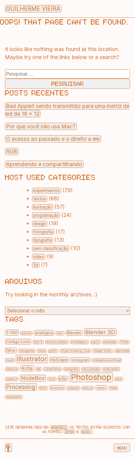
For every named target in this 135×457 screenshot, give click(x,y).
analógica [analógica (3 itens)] (44, 332)
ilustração (42, 207)
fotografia (43, 232)
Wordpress (58, 427)
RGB (11, 151)
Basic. (86, 432)
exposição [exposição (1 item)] (109, 342)
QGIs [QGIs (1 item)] (42, 388)
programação (46, 215)
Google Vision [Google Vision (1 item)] (103, 351)
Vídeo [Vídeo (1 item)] (113, 388)
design (39, 223)
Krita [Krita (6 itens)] (27, 368)
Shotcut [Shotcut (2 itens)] (57, 388)
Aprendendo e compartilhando (44, 164)
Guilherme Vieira (33, 8)
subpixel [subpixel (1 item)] (73, 388)
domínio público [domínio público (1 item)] (56, 342)
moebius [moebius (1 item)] (11, 379)
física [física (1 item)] (41, 351)
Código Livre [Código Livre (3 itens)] (18, 341)
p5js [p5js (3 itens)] (63, 378)
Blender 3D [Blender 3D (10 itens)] (100, 332)
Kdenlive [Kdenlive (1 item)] (12, 369)
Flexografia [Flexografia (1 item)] (26, 351)
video (38, 256)
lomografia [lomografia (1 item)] (71, 369)
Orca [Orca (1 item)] (51, 379)
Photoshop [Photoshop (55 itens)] (91, 377)
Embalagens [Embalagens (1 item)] (79, 342)
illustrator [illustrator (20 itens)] (32, 359)
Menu (122, 447)
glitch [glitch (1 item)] (53, 351)
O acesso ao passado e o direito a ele (53, 138)
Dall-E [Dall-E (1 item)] (38, 342)
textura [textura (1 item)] (88, 388)
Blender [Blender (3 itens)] (74, 332)
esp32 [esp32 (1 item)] (95, 342)
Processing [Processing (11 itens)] (20, 387)
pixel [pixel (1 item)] (118, 379)
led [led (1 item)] (38, 369)
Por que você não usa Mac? (40, 126)
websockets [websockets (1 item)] (13, 397)
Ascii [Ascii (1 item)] (60, 333)
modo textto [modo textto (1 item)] (111, 369)
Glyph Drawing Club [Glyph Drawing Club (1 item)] (75, 351)
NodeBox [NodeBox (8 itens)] (33, 378)
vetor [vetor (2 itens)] (101, 388)
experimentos (46, 190)
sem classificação (50, 248)
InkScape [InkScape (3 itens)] (59, 359)
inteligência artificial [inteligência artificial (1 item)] (107, 360)
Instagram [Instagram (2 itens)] (80, 360)
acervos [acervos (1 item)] (26, 333)
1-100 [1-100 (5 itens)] (11, 332)
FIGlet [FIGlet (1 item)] (124, 342)
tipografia (42, 240)
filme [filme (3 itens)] (10, 350)
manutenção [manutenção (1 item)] (90, 369)
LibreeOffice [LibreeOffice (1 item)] (52, 369)
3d (35, 265)
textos (39, 198)
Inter (69, 432)
